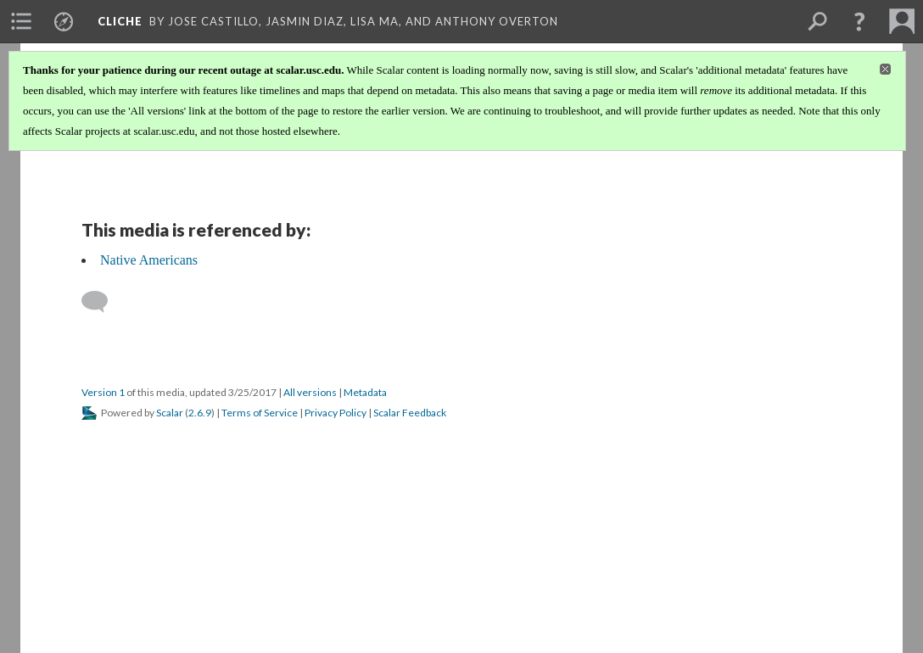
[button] (859, 21)
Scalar (169, 412)
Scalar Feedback (409, 412)
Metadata (365, 392)
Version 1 (103, 392)
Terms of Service (259, 412)
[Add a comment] (102, 302)
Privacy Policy (335, 412)
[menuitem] (21, 21)
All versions (310, 392)
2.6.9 (199, 412)
